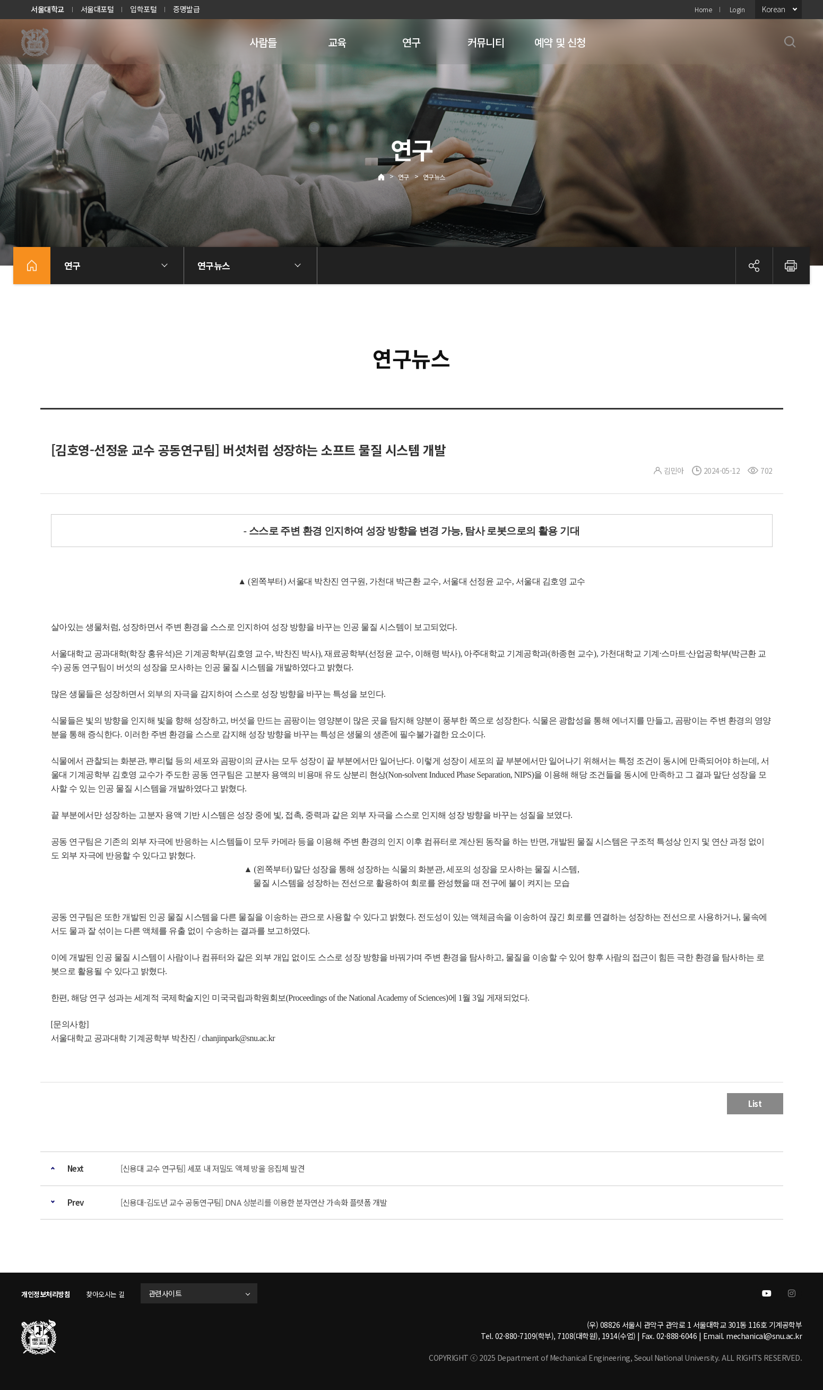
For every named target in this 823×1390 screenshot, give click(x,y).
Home (703, 9)
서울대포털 (97, 9)
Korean (773, 9)
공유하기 (754, 265)
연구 (411, 42)
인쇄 (791, 265)
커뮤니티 (485, 42)
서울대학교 (47, 9)
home (31, 265)
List (754, 1103)
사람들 (263, 42)
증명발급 (186, 9)
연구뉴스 (434, 176)
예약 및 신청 (559, 42)
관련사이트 (177, 1293)
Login (737, 9)
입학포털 (143, 9)
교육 (337, 42)
